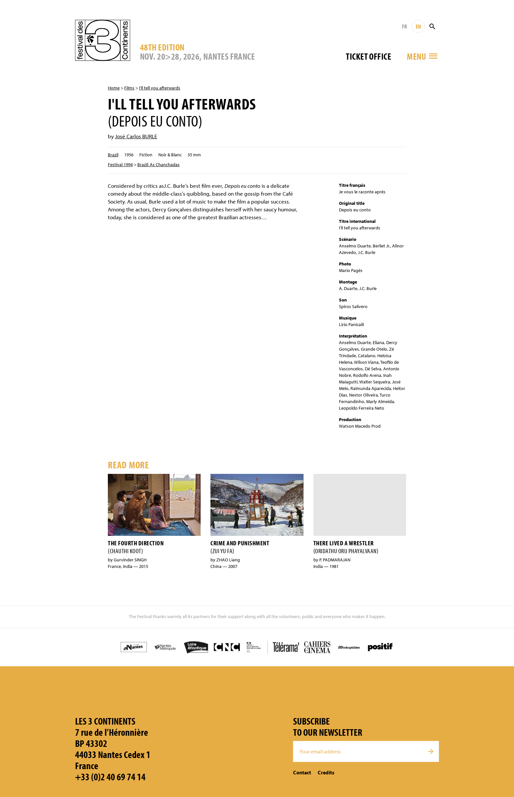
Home (114, 88)
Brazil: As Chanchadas (158, 164)
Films (129, 88)
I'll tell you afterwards (159, 88)
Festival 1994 (120, 164)
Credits (326, 772)
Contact (302, 772)
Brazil (113, 155)
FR (404, 26)
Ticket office (368, 56)
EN (418, 26)
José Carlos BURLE (136, 136)
